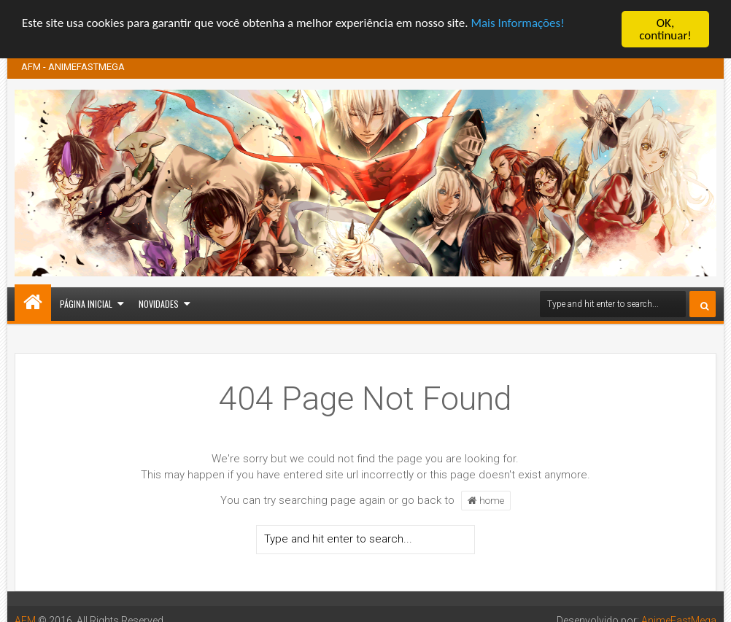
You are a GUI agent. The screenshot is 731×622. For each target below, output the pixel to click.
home (486, 499)
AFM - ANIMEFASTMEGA (73, 66)
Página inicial (86, 303)
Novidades (159, 303)
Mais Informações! (517, 23)
